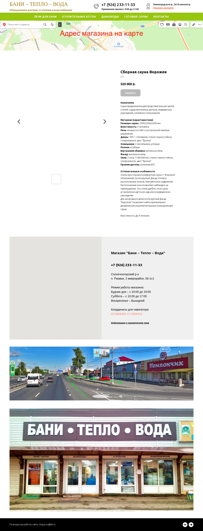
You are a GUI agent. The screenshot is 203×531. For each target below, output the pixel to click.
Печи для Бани (45, 16)
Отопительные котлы (79, 16)
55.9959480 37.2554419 (126, 314)
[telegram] (191, 526)
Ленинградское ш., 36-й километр (171, 4)
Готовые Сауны (136, 16)
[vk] (185, 526)
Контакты (161, 16)
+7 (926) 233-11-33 (126, 265)
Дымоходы (110, 16)
